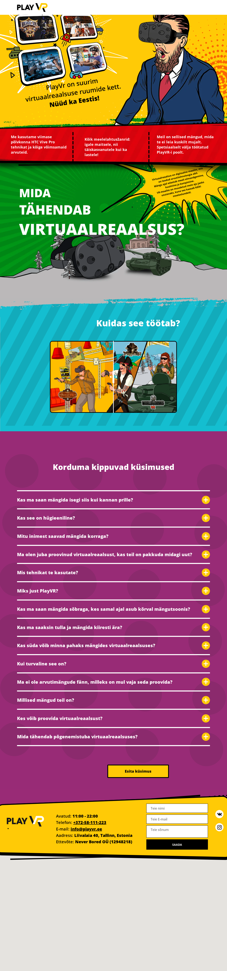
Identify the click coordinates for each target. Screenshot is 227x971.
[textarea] (177, 831)
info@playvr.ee (86, 829)
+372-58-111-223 (89, 822)
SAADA (177, 845)
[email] (177, 819)
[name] (177, 808)
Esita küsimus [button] (138, 771)
